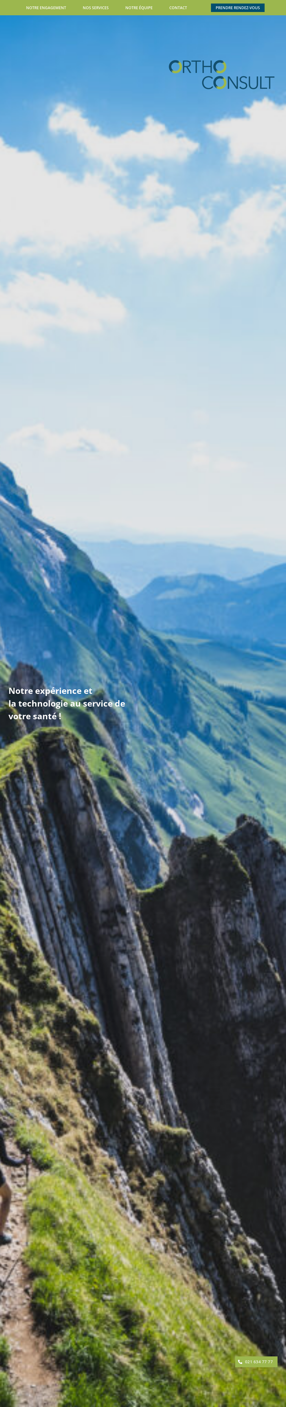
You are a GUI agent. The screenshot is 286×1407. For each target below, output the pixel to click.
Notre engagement (46, 7)
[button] (256, 1361)
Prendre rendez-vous (238, 7)
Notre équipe (139, 7)
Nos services (96, 7)
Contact (178, 7)
